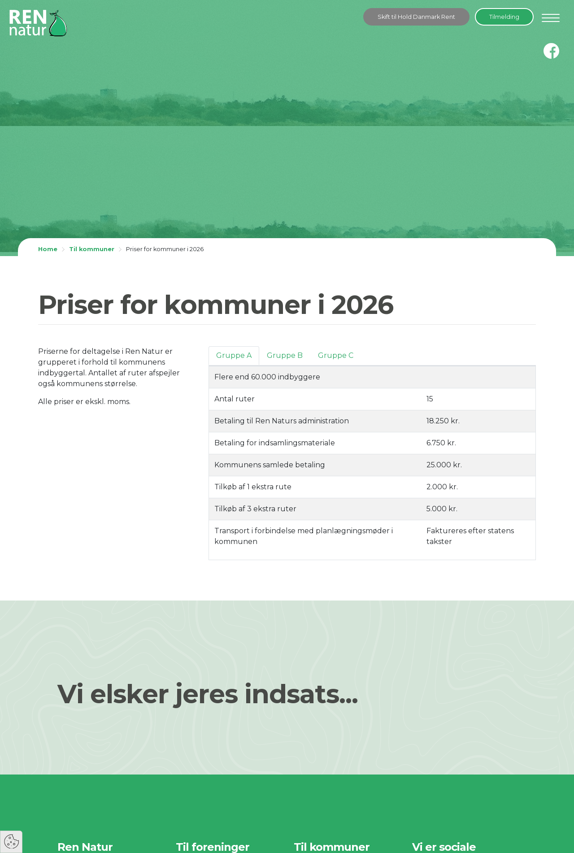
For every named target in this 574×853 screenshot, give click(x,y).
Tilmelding (504, 16)
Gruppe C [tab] (335, 355)
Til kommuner (91, 249)
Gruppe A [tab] (234, 355)
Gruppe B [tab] (285, 355)
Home (47, 249)
